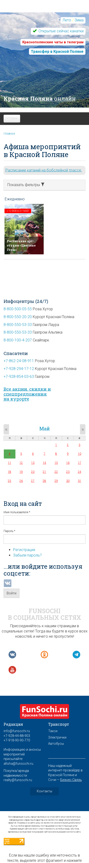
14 (44, 462)
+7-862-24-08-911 (19, 361)
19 (21, 471)
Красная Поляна (40, 98)
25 (9, 481)
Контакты (44, 791)
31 (79, 481)
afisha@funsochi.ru (18, 763)
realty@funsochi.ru (18, 780)
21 (44, 471)
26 (21, 481)
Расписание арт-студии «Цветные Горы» (21, 245)
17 (79, 462)
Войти (11, 593)
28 (44, 481)
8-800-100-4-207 (18, 340)
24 (79, 471)
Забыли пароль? (27, 555)
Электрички (57, 737)
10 (79, 453)
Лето (66, 20)
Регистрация (24, 549)
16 (68, 462)
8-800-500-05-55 (18, 309)
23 (68, 471)
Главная (9, 133)
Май (44, 428)
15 (56, 462)
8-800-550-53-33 (18, 324)
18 (9, 471)
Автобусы (56, 743)
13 (32, 462)
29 (56, 481)
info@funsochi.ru (17, 731)
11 (9, 462)
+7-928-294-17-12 (19, 368)
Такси (52, 731)
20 (32, 471)
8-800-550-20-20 (18, 317)
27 (32, 481)
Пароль (9, 531)
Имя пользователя (17, 512)
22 (56, 471)
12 (21, 462)
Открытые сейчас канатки (60, 31)
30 (68, 481)
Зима (79, 20)
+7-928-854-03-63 (19, 376)
